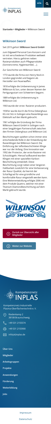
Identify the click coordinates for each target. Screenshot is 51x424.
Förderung (8, 381)
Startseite (8, 29)
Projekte (7, 368)
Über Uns (8, 349)
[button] (47, 4)
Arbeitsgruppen (11, 361)
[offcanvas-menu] (47, 12)
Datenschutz (25, 419)
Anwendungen (10, 375)
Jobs (5, 394)
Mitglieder (20, 29)
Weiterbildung (10, 387)
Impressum (25, 412)
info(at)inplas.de (17, 334)
